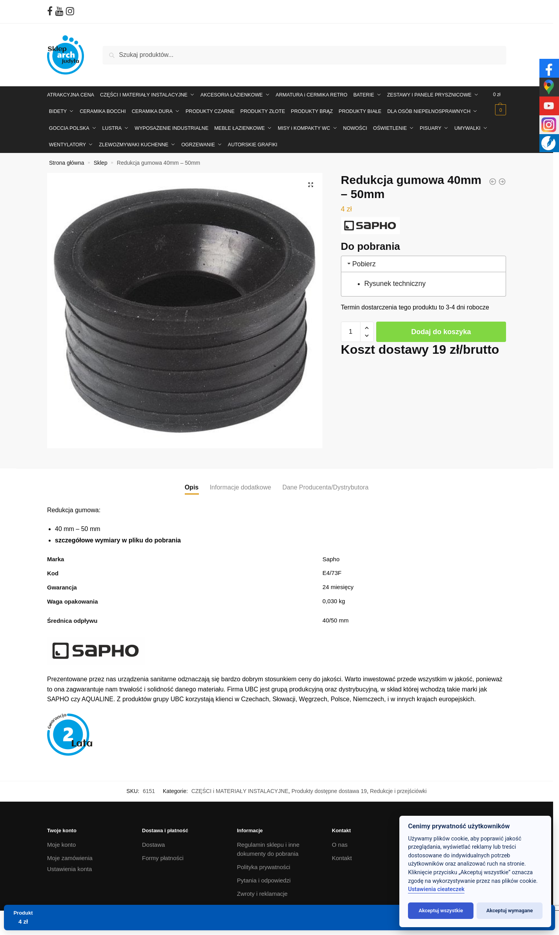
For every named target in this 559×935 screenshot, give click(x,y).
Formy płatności (163, 854)
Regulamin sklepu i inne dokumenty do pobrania (268, 845)
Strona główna (66, 159)
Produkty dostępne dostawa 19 (329, 787)
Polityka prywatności (263, 863)
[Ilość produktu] (351, 328)
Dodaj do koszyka (441, 328)
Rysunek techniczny (395, 280)
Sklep (100, 159)
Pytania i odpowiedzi (264, 876)
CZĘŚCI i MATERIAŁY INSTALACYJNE (239, 787)
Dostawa (153, 841)
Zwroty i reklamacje (262, 889)
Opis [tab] (192, 483)
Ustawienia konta (69, 865)
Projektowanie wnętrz (265, 903)
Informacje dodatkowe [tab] (240, 483)
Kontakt (342, 854)
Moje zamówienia (70, 854)
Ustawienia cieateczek (436, 889)
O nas (340, 841)
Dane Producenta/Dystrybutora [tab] (325, 483)
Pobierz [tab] (361, 260)
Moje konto (61, 841)
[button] (310, 181)
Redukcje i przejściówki (398, 787)
